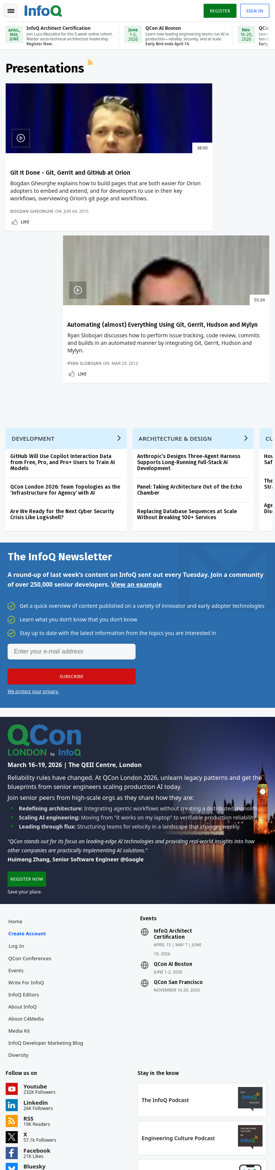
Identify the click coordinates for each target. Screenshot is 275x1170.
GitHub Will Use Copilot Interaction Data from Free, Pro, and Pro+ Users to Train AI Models (63, 329)
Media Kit (19, 900)
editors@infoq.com (205, 1107)
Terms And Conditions (65, 1155)
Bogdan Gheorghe (32, 227)
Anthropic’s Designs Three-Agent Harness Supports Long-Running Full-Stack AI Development (189, 329)
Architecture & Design (175, 305)
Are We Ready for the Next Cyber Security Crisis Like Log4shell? (62, 381)
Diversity (19, 924)
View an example (136, 452)
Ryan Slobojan (161, 227)
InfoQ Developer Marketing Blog (46, 912)
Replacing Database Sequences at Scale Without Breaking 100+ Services (187, 381)
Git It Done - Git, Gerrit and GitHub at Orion (71, 173)
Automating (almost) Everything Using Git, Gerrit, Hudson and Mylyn (203, 177)
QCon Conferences (30, 827)
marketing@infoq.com (30, 1128)
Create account (27, 802)
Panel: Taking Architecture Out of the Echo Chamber (190, 357)
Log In (17, 815)
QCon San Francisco (178, 852)
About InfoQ (23, 876)
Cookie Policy (107, 1155)
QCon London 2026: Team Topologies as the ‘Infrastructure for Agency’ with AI (66, 357)
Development (33, 305)
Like (25, 237)
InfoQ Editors (24, 864)
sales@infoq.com (114, 1107)
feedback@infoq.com (28, 1107)
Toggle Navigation (11, 11)
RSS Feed (91, 66)
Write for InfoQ (26, 852)
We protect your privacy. (33, 559)
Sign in (254, 11)
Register (219, 11)
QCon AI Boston (173, 834)
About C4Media (26, 888)
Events (16, 839)
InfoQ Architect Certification (173, 804)
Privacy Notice (22, 1155)
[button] (72, 544)
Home (16, 790)
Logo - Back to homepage (44, 10)
